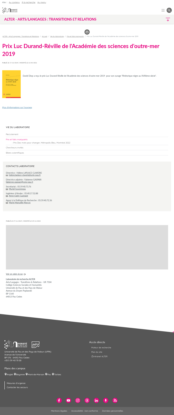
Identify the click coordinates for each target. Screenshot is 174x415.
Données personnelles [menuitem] (112, 411)
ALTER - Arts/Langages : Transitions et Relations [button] (50, 19)
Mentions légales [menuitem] (59, 411)
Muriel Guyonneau (17, 189)
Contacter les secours (17, 387)
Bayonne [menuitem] (20, 374)
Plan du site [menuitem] (96, 352)
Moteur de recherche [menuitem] (101, 347)
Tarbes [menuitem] (57, 374)
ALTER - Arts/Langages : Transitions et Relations (21, 36)
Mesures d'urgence (16, 383)
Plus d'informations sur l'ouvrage (17, 107)
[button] (151, 19)
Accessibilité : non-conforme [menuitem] (84, 411)
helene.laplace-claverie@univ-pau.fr (25, 175)
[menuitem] (87, 134)
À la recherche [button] (28, 2)
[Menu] (163, 10)
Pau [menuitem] (49, 374)
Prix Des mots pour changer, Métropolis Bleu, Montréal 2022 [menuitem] (41, 142)
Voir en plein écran (14, 274)
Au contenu (14, 2)
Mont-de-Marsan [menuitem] (36, 374)
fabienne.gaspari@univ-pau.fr (19, 182)
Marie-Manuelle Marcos (19, 202)
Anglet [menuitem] (10, 374)
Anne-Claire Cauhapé (18, 195)
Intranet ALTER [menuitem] (99, 356)
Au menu (41, 2)
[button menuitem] (169, 10)
